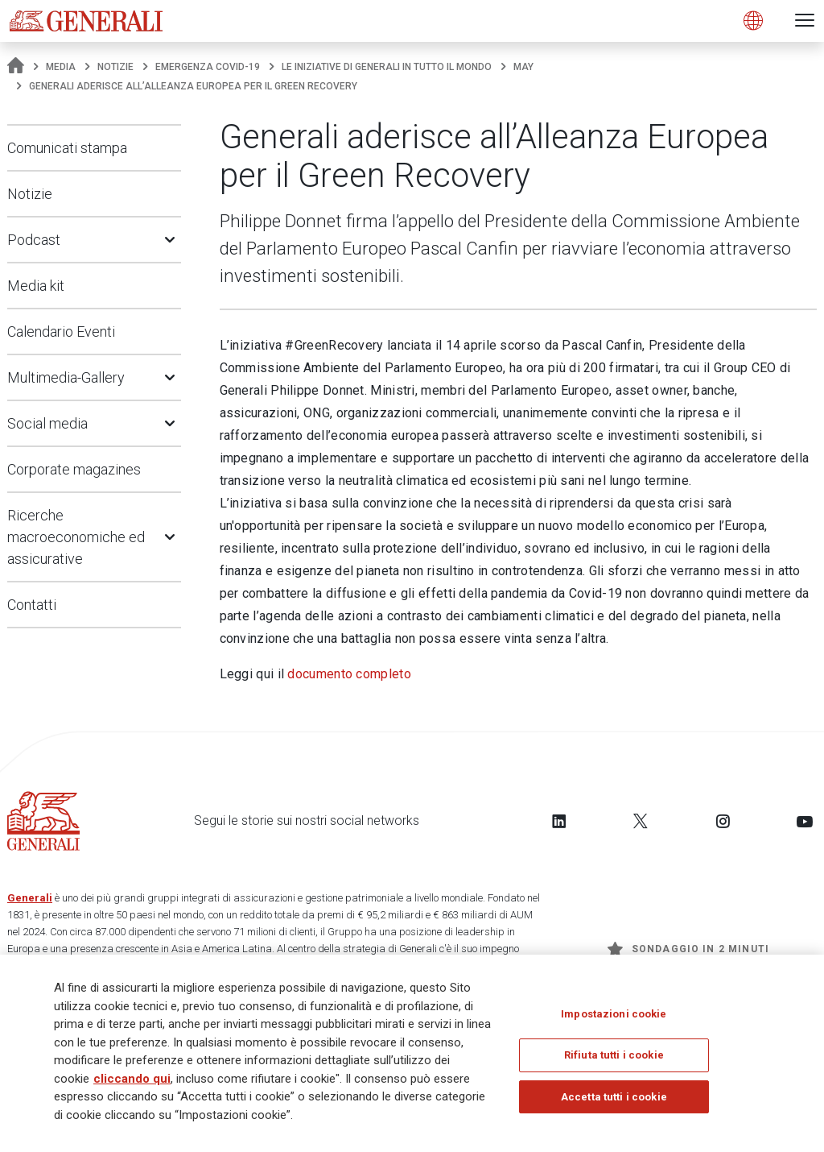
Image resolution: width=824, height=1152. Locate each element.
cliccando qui (132, 1078)
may (523, 67)
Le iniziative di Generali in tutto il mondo (387, 67)
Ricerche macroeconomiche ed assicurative (76, 537)
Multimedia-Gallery (66, 377)
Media (61, 67)
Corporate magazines (74, 469)
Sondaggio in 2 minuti (688, 949)
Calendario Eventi (61, 331)
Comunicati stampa (67, 147)
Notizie (115, 67)
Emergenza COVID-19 (207, 67)
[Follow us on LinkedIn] (559, 821)
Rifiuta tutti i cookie (614, 1056)
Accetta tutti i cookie (614, 1097)
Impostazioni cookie (613, 1014)
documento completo (348, 674)
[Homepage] (15, 67)
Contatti (31, 604)
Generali (29, 898)
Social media (47, 423)
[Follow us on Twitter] (640, 821)
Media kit (35, 285)
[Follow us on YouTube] (805, 821)
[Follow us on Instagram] (723, 821)
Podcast (33, 239)
